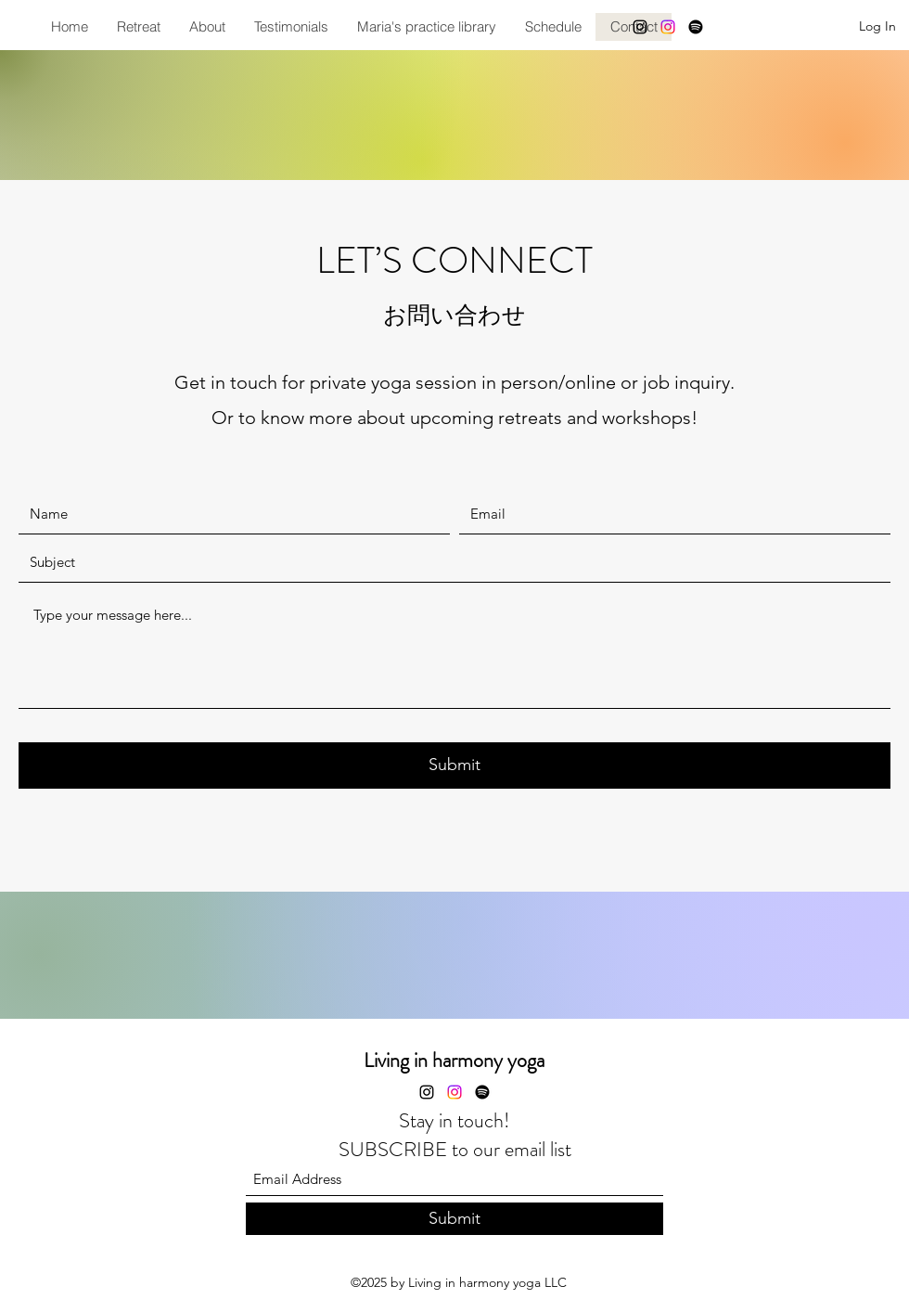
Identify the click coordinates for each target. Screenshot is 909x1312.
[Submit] (454, 765)
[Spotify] (695, 27)
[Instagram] (640, 27)
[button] (138, 27)
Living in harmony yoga (454, 1060)
